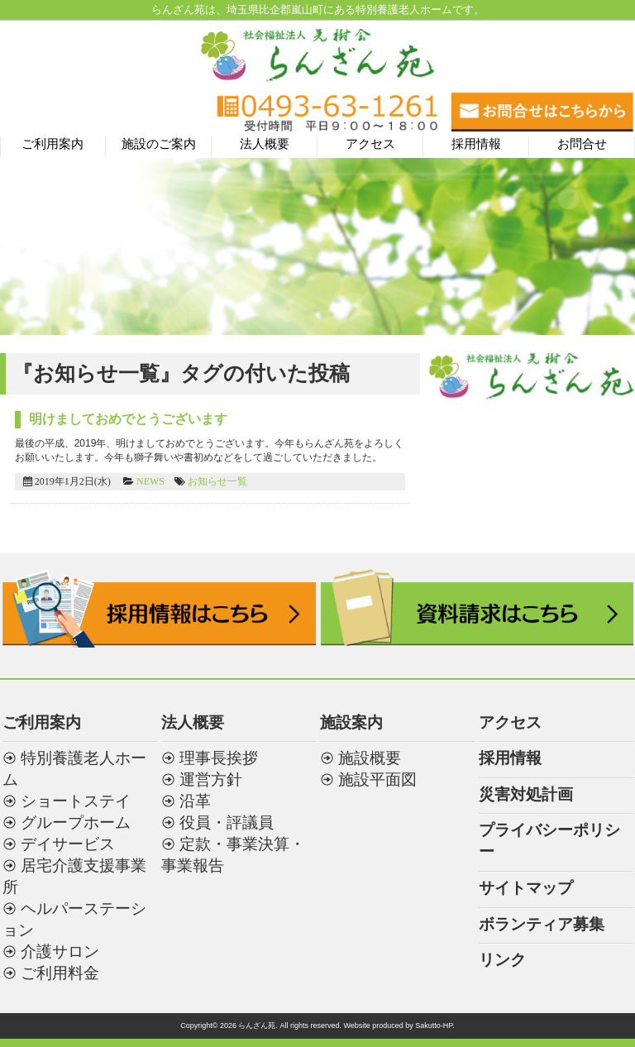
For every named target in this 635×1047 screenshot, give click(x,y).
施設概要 (369, 758)
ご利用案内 (52, 144)
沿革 (195, 801)
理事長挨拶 (218, 758)
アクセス (370, 144)
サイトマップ (526, 887)
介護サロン (60, 951)
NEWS (150, 481)
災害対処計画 (526, 794)
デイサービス (68, 844)
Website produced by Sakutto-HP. (398, 1025)
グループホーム (76, 822)
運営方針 (210, 779)
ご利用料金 (60, 973)
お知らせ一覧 (217, 481)
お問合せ (582, 144)
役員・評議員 (226, 822)
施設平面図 (377, 779)
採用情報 (476, 144)
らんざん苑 (256, 1025)
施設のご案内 (159, 144)
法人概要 (264, 144)
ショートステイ (76, 801)
